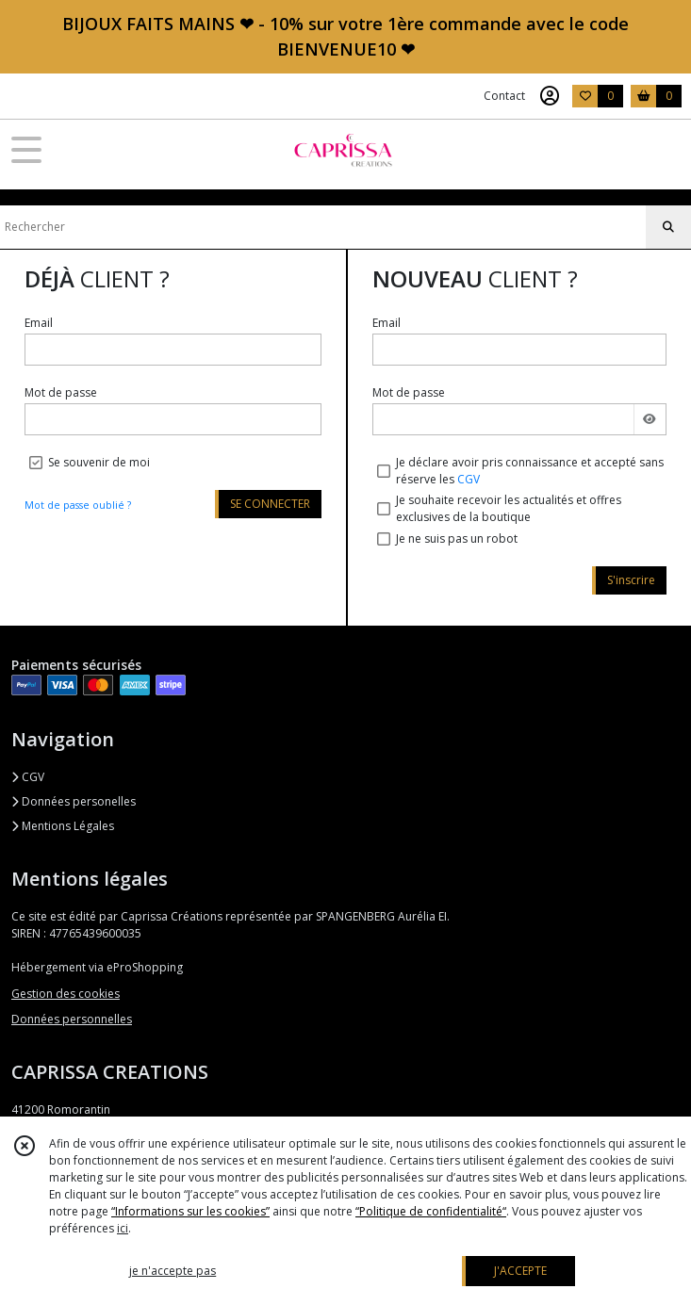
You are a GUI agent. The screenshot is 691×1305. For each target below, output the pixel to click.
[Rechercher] (668, 227)
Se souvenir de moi (99, 462)
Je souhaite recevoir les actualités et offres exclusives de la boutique (508, 508)
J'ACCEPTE (520, 1271)
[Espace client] (549, 96)
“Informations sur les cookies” (190, 1211)
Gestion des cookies (65, 994)
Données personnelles (71, 1019)
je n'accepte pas (172, 1271)
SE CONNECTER (270, 504)
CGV (468, 479)
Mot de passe (61, 392)
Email (39, 323)
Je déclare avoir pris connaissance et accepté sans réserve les (530, 470)
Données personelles (73, 801)
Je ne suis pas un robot (457, 538)
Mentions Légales (62, 826)
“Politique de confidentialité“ (430, 1211)
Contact (504, 96)
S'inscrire (631, 580)
